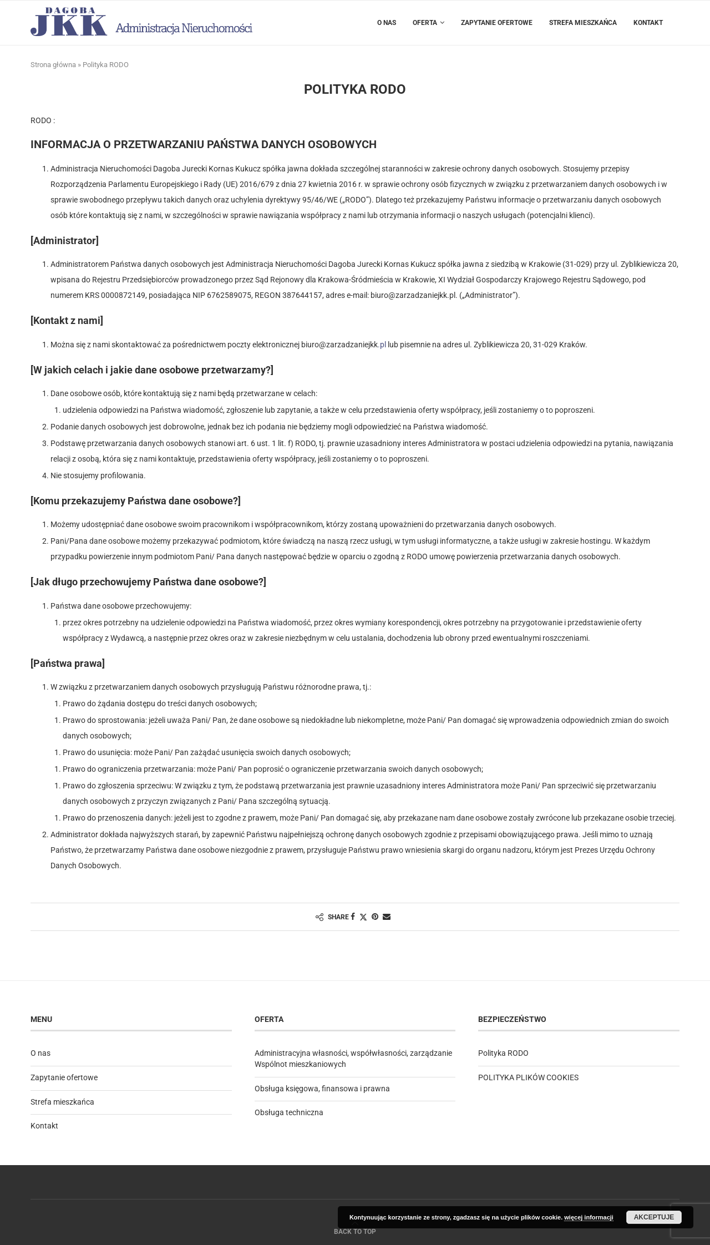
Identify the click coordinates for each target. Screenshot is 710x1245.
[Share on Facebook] (353, 916)
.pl (382, 344)
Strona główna (53, 64)
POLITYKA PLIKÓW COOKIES (528, 1077)
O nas (386, 23)
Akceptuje (654, 1217)
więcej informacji (588, 1217)
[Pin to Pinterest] (375, 916)
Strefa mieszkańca (583, 23)
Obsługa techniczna (289, 1112)
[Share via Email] (386, 916)
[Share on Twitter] (363, 917)
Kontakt (648, 23)
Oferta (425, 23)
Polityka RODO (503, 1053)
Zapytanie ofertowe (496, 23)
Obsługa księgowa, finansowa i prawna (322, 1088)
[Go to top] (355, 1231)
